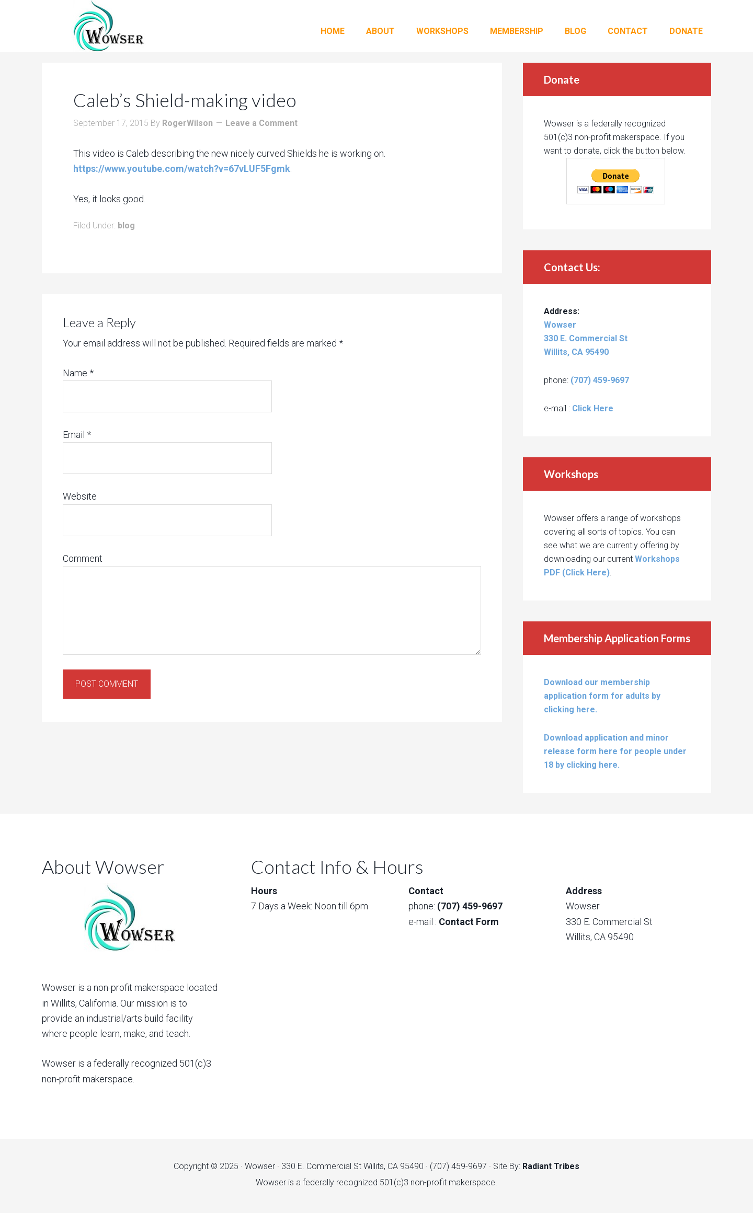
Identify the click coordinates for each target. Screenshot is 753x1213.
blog (126, 225)
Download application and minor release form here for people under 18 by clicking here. (615, 751)
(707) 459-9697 (600, 380)
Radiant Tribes (550, 1166)
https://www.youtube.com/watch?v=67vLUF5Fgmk (181, 168)
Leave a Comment (261, 123)
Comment (82, 558)
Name (78, 372)
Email (77, 434)
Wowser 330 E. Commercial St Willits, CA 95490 (586, 338)
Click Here (592, 408)
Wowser (125, 26)
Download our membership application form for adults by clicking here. (602, 695)
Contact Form (469, 921)
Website (80, 496)
